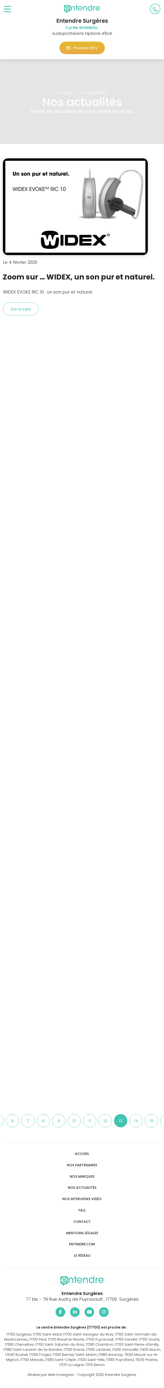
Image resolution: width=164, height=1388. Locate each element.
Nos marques (82, 1177)
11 (90, 1121)
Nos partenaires (82, 1165)
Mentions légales (82, 1233)
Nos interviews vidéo (82, 1199)
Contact (82, 1222)
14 (136, 1121)
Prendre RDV (82, 48)
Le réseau (82, 1256)
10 (74, 1121)
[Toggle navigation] (7, 9)
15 (151, 1121)
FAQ (82, 1210)
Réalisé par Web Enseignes (51, 1374)
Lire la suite (20, 309)
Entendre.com (82, 1244)
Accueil (82, 1154)
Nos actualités (82, 1188)
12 (105, 1121)
